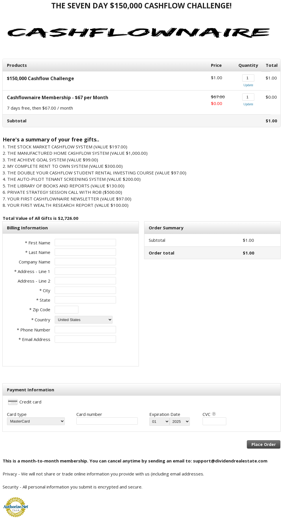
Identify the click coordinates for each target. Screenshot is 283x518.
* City (44, 290)
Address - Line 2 (34, 281)
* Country (40, 319)
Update (248, 85)
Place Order (263, 444)
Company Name (34, 262)
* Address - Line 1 (32, 271)
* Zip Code (39, 309)
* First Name (37, 243)
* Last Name (37, 252)
